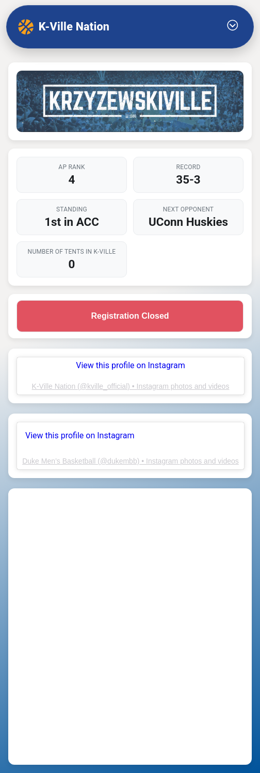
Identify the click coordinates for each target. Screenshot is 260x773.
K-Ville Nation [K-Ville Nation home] (63, 27)
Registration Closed (130, 315)
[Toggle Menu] (232, 27)
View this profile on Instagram (79, 435)
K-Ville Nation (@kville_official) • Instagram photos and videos (131, 386)
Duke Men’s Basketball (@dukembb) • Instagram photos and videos (130, 461)
